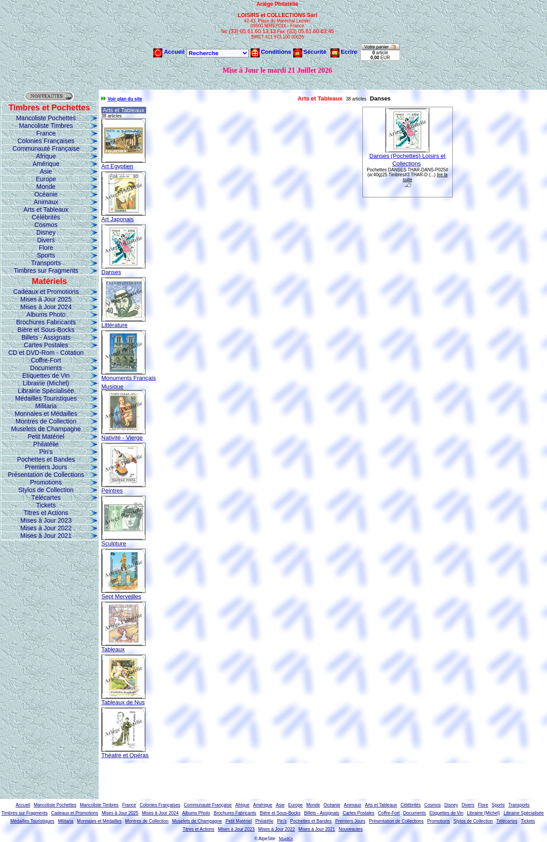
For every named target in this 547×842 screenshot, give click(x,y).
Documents (46, 367)
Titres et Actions (46, 512)
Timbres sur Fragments (45, 270)
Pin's (46, 451)
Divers (46, 240)
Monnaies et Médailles (46, 413)
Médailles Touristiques (46, 398)
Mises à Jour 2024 (45, 306)
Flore (46, 247)
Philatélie (46, 444)
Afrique (46, 156)
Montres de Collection (46, 421)
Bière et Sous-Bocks (45, 329)
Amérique (46, 163)
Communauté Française (46, 148)
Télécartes (46, 497)
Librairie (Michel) (46, 383)
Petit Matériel (46, 436)
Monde (46, 186)
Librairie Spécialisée (46, 390)
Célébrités (46, 217)
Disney (46, 232)
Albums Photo (45, 314)
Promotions (46, 482)
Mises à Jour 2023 (45, 520)
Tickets (46, 505)
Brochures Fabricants (46, 322)
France (46, 133)
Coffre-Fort (46, 360)
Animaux (46, 201)
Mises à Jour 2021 (45, 535)
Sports (46, 255)
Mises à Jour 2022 (45, 528)
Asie (46, 171)
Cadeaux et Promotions (45, 291)
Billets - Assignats (46, 337)
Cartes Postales (46, 345)
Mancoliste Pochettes (46, 118)
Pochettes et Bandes (46, 459)
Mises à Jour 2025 (45, 299)
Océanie (45, 194)
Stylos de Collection (46, 489)
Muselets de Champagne (46, 428)
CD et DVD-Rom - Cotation (45, 352)
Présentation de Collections (46, 474)
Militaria (45, 406)
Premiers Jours (46, 467)
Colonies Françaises (45, 140)
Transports (46, 262)
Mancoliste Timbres (46, 125)
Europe (46, 179)
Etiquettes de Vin (46, 375)
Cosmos (46, 224)
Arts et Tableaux (45, 209)
